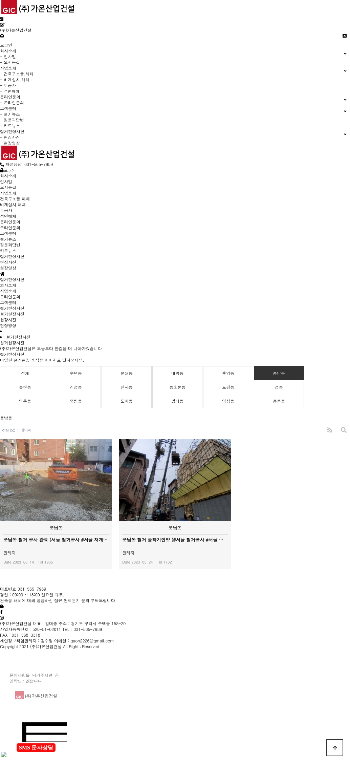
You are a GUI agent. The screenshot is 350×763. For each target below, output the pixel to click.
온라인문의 (10, 296)
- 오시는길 (10, 62)
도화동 (127, 401)
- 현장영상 (10, 143)
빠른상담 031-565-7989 (26, 164)
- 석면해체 (10, 91)
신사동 (127, 387)
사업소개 (8, 291)
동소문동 (177, 387)
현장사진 (8, 319)
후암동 (228, 373)
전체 (25, 373)
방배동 (177, 401)
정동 (279, 387)
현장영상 (8, 325)
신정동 (76, 387)
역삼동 (228, 401)
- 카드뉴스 (10, 125)
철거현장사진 (12, 308)
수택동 (76, 373)
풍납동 (279, 373)
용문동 (279, 401)
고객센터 (8, 302)
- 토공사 (8, 85)
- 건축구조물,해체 (17, 74)
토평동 (228, 387)
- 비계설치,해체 (15, 79)
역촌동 (25, 401)
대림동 (177, 373)
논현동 (25, 387)
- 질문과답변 (12, 120)
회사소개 (8, 285)
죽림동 (76, 401)
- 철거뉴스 (10, 114)
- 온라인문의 (12, 102)
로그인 (6, 45)
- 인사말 (8, 56)
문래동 (127, 373)
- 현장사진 (10, 137)
